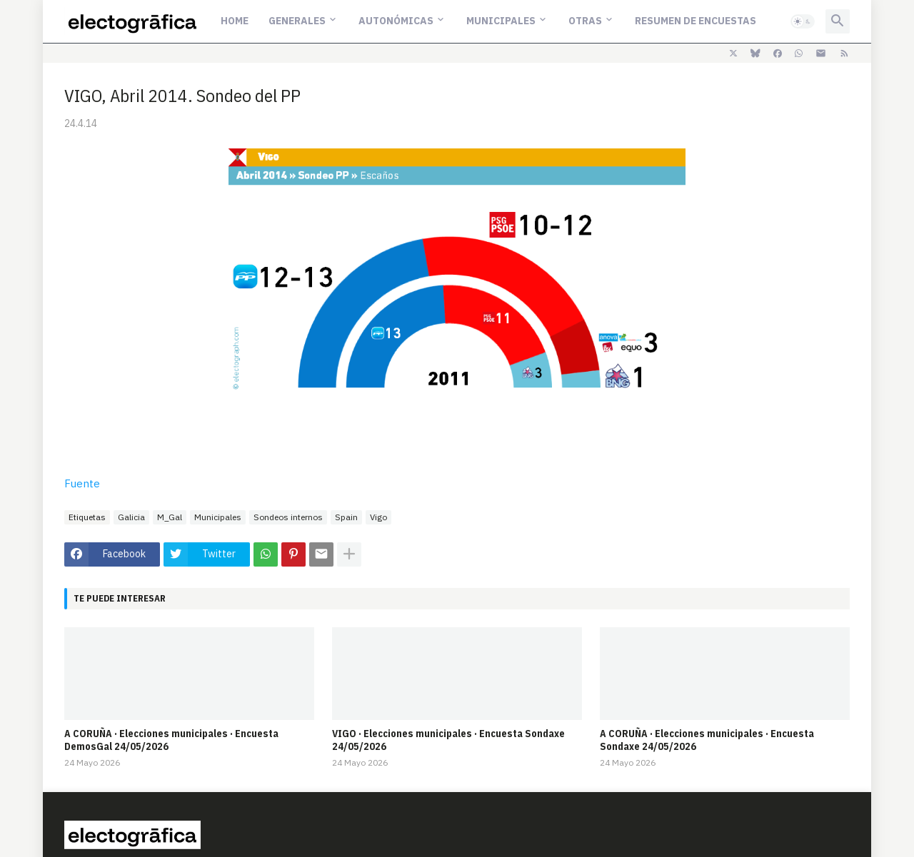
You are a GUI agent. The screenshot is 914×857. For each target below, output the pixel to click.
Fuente (82, 483)
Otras (585, 20)
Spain (346, 517)
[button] (802, 21)
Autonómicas (395, 20)
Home (234, 20)
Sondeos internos (288, 517)
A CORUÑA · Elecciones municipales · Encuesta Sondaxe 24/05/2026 (707, 740)
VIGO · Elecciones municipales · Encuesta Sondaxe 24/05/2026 (448, 740)
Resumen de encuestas (695, 20)
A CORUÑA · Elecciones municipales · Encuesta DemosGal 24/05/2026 (171, 740)
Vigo (378, 517)
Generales (297, 20)
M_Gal (169, 517)
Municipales (501, 20)
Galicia (131, 517)
